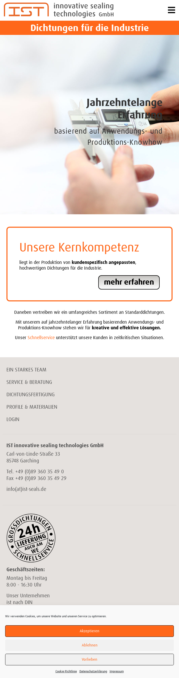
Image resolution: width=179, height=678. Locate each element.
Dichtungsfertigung (30, 394)
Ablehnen (89, 645)
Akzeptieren (89, 631)
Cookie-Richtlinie (66, 671)
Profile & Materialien (31, 407)
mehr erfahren (129, 282)
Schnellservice (41, 338)
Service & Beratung (29, 382)
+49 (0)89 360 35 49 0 (39, 471)
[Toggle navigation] (171, 10)
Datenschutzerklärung (93, 671)
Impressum (117, 671)
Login (12, 419)
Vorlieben (89, 659)
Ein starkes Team (26, 369)
